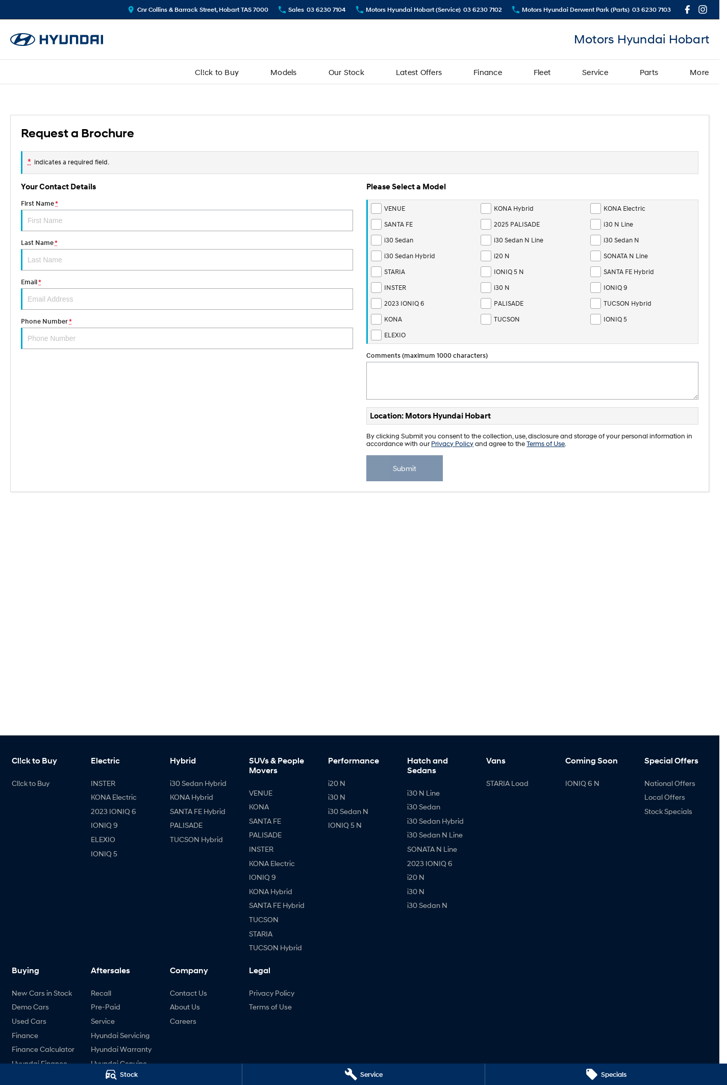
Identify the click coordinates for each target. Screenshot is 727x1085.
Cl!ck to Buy (217, 72)
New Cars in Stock (42, 993)
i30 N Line (423, 792)
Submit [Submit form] (404, 468)
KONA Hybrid (191, 797)
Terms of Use (546, 444)
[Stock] (121, 1074)
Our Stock (346, 72)
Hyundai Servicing (120, 1035)
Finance (487, 72)
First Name (187, 215)
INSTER (103, 783)
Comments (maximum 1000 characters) (532, 376)
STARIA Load (507, 783)
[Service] (363, 1074)
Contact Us (188, 993)
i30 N (336, 797)
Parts (649, 72)
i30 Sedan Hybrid (198, 783)
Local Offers (664, 797)
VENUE (260, 792)
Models (283, 72)
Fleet (542, 72)
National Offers (669, 783)
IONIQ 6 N (582, 783)
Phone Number (187, 333)
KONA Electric (114, 797)
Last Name (187, 254)
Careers (183, 1021)
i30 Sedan (423, 806)
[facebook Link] (687, 9)
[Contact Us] (198, 9)
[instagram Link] (702, 9)
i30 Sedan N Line (435, 834)
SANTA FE (265, 821)
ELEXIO (103, 839)
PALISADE (186, 825)
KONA (259, 806)
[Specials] (606, 1074)
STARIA (260, 933)
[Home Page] (56, 39)
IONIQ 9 (104, 825)
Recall (101, 993)
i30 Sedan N (348, 811)
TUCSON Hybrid (196, 839)
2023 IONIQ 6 (113, 811)
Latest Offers (419, 72)
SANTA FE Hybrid (197, 811)
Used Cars (29, 1021)
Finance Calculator (43, 1049)
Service (595, 72)
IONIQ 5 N (345, 825)
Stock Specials (668, 811)
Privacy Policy (452, 444)
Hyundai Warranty (121, 1049)
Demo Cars (30, 1006)
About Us (185, 1006)
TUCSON (264, 919)
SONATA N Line (432, 849)
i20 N (336, 783)
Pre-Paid (105, 1006)
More (699, 72)
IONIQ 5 (104, 853)
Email (187, 294)
